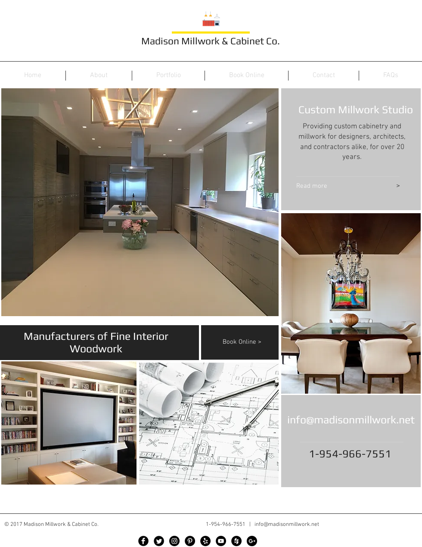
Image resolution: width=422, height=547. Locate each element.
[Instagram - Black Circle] (174, 541)
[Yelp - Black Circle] (205, 541)
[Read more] (334, 186)
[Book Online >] (251, 342)
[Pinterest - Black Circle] (190, 541)
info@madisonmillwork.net (351, 419)
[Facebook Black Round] (143, 541)
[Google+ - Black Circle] (252, 541)
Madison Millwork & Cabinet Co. (210, 41)
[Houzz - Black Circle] (236, 541)
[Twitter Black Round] (159, 541)
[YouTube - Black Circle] (221, 541)
